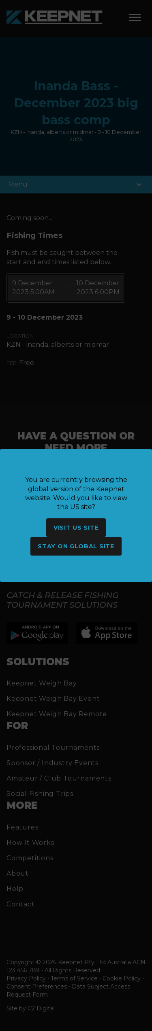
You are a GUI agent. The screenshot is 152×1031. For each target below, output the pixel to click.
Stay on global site (76, 546)
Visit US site (76, 527)
